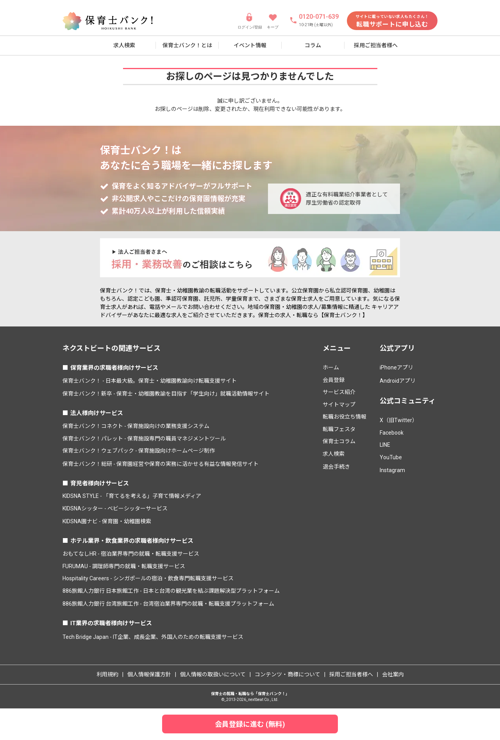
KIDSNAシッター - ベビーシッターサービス (115, 508)
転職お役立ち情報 (344, 417)
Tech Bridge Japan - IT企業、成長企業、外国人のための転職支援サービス (152, 637)
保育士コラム (339, 441)
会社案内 (393, 674)
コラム (313, 45)
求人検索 (124, 45)
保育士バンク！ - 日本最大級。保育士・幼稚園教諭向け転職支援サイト (149, 381)
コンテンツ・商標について (287, 674)
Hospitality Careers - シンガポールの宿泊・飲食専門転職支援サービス (148, 578)
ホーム (331, 367)
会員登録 (334, 380)
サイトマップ (339, 404)
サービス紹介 (339, 392)
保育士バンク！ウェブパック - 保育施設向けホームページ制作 (138, 451)
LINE (385, 445)
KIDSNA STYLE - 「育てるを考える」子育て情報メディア (131, 496)
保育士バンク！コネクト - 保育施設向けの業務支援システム (135, 426)
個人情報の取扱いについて (213, 674)
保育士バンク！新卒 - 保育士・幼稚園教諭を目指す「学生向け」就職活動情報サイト (166, 394)
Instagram (392, 470)
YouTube (391, 457)
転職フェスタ (339, 429)
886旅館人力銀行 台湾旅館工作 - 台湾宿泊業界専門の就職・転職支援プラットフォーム (168, 604)
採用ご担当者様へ (376, 45)
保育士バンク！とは (187, 45)
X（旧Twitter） (399, 420)
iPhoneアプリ (396, 367)
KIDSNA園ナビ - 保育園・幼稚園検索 (106, 521)
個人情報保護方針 (149, 674)
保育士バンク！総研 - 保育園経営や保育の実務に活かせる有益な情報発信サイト (160, 464)
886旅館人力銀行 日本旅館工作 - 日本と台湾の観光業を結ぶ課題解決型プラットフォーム (171, 591)
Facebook (392, 433)
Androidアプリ (398, 381)
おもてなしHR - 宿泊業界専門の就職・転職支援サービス (130, 554)
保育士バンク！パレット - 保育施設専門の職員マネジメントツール (144, 438)
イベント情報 (250, 45)
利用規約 (107, 674)
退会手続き (336, 467)
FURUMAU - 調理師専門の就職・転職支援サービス (123, 566)
